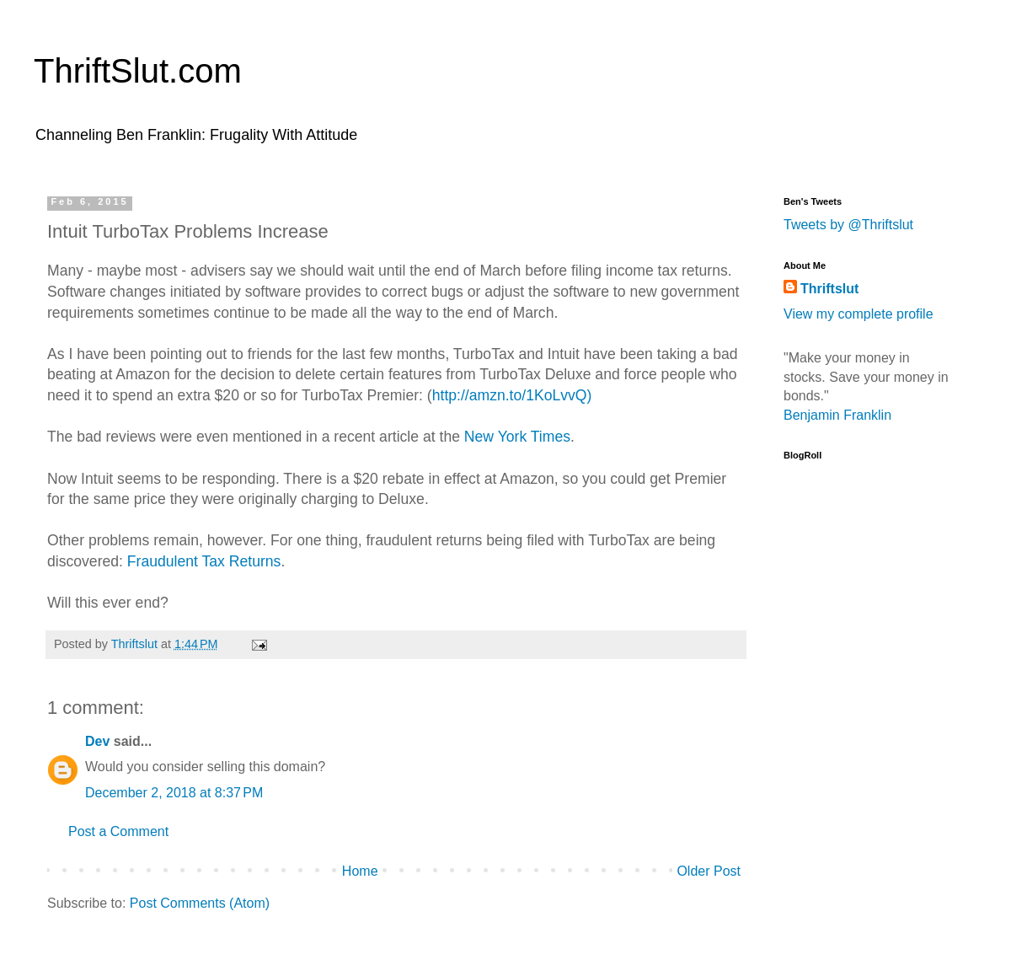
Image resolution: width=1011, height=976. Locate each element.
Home (360, 871)
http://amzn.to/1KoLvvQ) (512, 395)
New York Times (517, 436)
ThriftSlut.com (138, 70)
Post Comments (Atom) (200, 903)
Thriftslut (829, 289)
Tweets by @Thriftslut (848, 224)
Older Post (709, 871)
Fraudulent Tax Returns (204, 561)
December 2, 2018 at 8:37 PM (174, 793)
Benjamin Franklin (837, 415)
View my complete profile (858, 314)
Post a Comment (118, 831)
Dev (97, 741)
